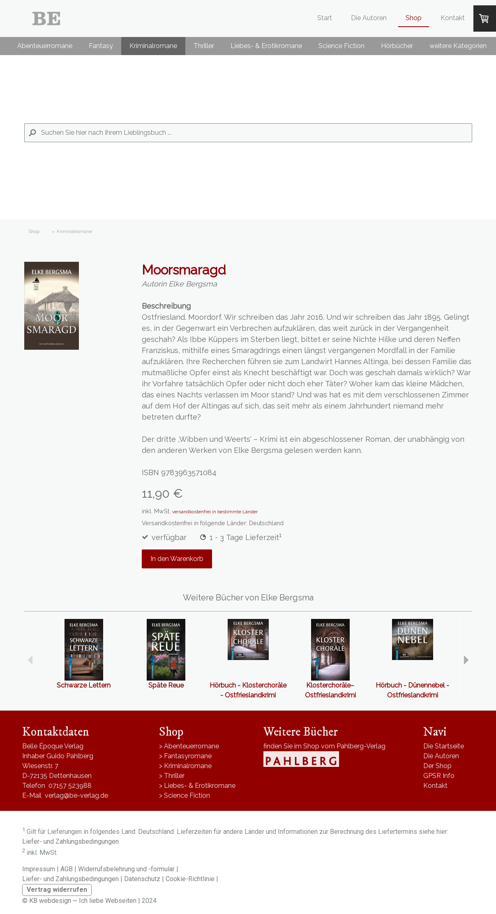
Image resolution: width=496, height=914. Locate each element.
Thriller (204, 46)
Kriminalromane (153, 46)
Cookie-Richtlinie (190, 879)
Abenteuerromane (44, 46)
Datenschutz (142, 879)
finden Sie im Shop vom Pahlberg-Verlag (324, 746)
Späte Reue (166, 685)
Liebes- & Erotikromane (266, 46)
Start (324, 18)
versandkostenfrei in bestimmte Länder (215, 512)
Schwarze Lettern (84, 685)
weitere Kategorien (458, 46)
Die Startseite (443, 746)
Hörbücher (397, 46)
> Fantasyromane (185, 756)
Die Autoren (369, 18)
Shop (414, 18)
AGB (66, 869)
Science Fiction (341, 46)
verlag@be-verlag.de (76, 795)
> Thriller (172, 776)
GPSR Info (438, 776)
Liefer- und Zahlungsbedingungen (70, 841)
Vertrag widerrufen (57, 889)
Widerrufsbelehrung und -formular (126, 869)
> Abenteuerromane (189, 746)
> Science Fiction (184, 795)
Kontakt (453, 18)
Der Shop (437, 766)
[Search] (248, 132)
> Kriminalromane (185, 766)
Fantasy (101, 46)
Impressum (38, 869)
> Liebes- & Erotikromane (197, 785)
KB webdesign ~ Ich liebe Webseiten (82, 901)
